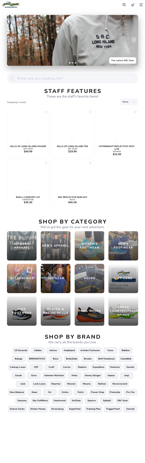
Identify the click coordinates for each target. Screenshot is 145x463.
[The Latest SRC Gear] (72, 40)
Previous (11, 40)
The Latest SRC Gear (122, 60)
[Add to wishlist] (46, 112)
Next (134, 40)
